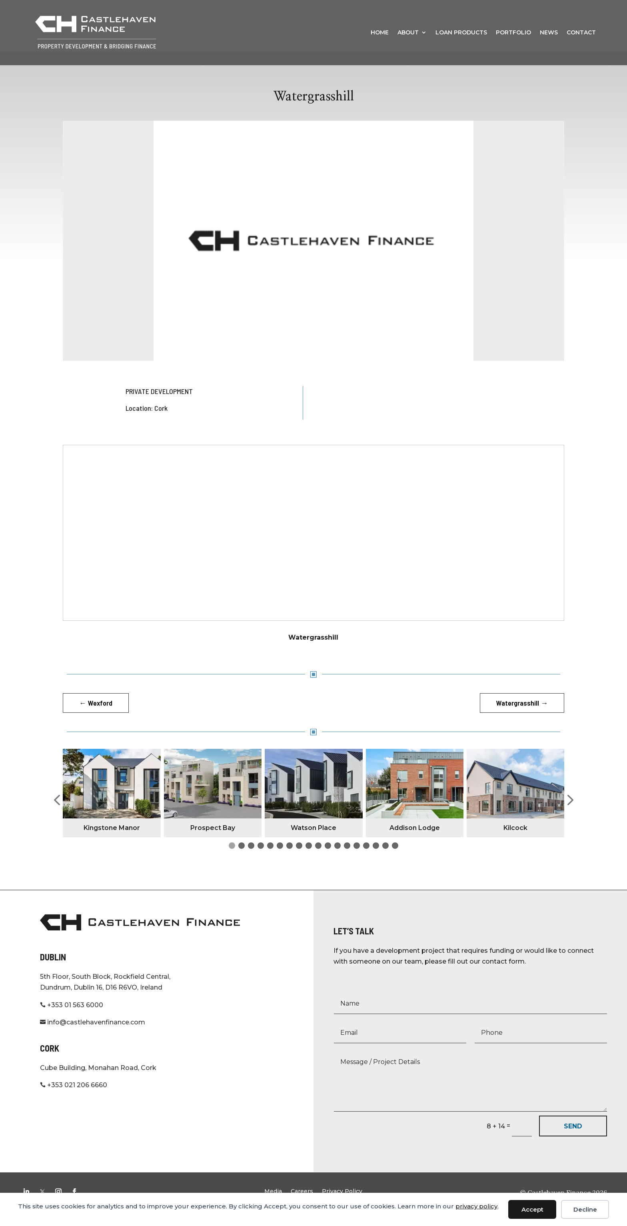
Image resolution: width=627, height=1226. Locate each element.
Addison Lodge (414, 840)
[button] (57, 813)
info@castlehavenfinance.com (92, 1034)
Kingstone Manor (112, 840)
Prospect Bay (212, 840)
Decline (585, 1209)
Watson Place (313, 840)
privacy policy (476, 1206)
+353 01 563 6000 (71, 1017)
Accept (532, 1209)
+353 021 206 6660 (73, 1097)
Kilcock (515, 840)
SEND (573, 1138)
